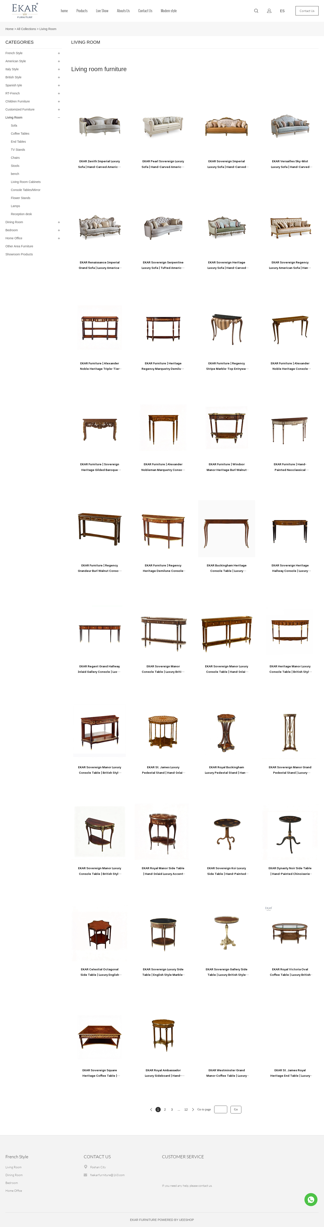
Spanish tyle (13, 85)
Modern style (169, 10)
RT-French (12, 93)
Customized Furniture (20, 109)
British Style (13, 77)
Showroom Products (19, 254)
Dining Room (14, 222)
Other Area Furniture (19, 246)
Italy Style (12, 69)
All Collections (26, 29)
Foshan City (98, 1167)
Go (236, 1109)
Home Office (13, 238)
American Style (15, 61)
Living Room (47, 29)
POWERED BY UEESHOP (176, 1220)
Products (82, 10)
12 (186, 1109)
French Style (14, 53)
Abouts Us (123, 10)
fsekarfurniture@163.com (107, 1175)
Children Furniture (17, 101)
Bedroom (11, 230)
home (64, 10)
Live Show (102, 10)
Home (9, 29)
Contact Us (145, 10)
